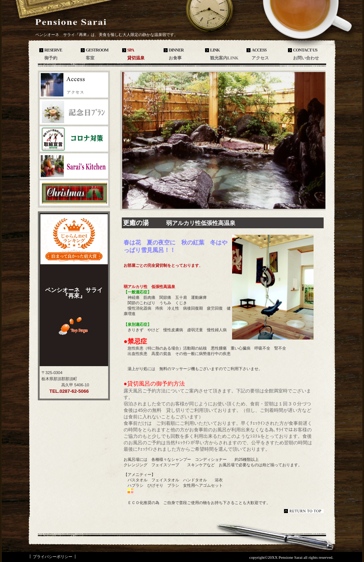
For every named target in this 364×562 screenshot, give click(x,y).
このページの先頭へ (304, 511)
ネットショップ (74, 112)
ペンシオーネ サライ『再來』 (88, 22)
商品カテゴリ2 (74, 166)
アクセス (74, 85)
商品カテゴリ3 (74, 193)
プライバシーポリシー (52, 556)
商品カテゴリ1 (74, 139)
